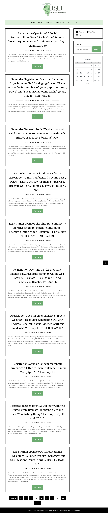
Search (78, 44)
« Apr (87, 83)
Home (33, 22)
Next (37, 516)
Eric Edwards (46, 50)
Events (49, 22)
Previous (13, 511)
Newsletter (72, 22)
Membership (60, 22)
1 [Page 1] (20, 511)
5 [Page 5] (41, 511)
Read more (37, 67)
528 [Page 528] (63, 511)
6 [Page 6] (46, 511)
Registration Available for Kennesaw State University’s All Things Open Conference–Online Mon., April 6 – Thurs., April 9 (37, 381)
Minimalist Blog (64, 523)
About (40, 22)
